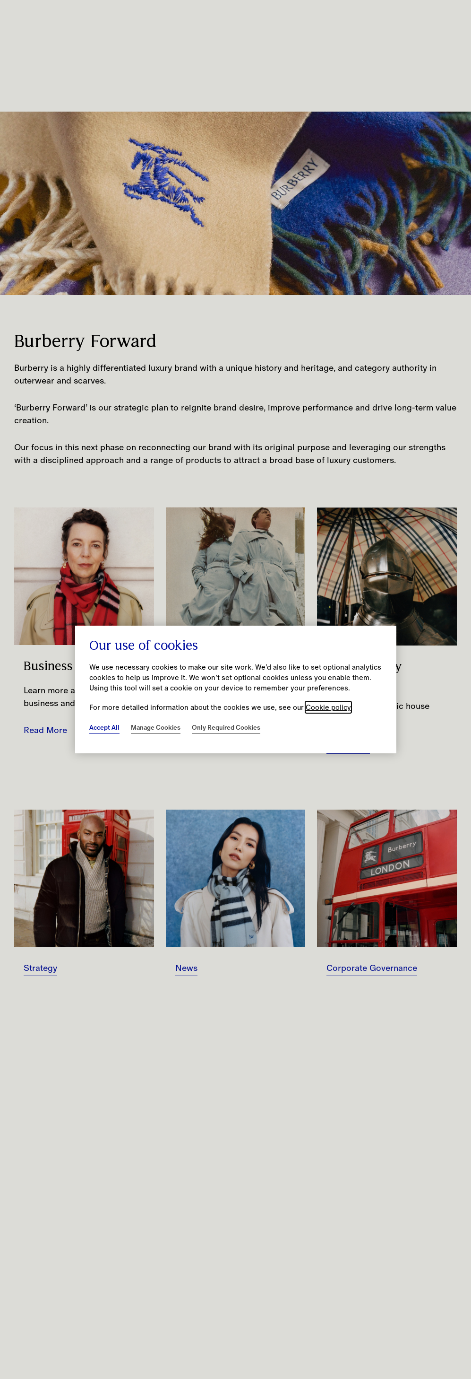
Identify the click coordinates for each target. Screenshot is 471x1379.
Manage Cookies (155, 727)
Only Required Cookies (226, 727)
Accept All (104, 727)
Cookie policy (328, 707)
